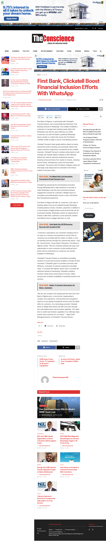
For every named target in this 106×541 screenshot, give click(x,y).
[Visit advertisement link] (53, 13)
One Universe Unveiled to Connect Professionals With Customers (69, 470)
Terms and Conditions (56, 532)
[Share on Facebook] (52, 109)
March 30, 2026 (42, 508)
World (86, 51)
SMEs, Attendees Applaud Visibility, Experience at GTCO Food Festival (21, 170)
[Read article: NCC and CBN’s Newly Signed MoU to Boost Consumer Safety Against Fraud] (47, 426)
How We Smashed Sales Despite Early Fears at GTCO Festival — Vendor (21, 126)
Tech (95, 51)
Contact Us (58, 530)
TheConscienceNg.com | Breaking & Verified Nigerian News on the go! (66, 534)
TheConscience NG (45, 100)
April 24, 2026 (57, 415)
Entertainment (47, 51)
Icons (69, 51)
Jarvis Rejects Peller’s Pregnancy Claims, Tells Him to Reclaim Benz (92, 140)
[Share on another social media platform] (101, 109)
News (7, 51)
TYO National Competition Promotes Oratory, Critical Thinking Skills (19, 159)
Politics (26, 51)
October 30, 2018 (59, 100)
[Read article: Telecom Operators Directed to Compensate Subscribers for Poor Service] (47, 486)
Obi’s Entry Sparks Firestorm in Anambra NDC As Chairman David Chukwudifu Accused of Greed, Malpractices (17, 93)
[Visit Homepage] (53, 39)
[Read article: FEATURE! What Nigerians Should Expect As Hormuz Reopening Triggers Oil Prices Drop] (70, 426)
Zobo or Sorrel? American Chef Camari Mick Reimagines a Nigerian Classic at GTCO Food (20, 148)
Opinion (78, 51)
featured (44, 341)
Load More (17, 205)
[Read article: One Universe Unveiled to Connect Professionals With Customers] (70, 457)
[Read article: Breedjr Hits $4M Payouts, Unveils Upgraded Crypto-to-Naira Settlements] (47, 457)
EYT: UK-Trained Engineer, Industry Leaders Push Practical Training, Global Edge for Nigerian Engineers (21, 104)
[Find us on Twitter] (95, 28)
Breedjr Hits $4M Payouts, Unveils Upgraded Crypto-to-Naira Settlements (46, 470)
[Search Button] (100, 51)
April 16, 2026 (41, 477)
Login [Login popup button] (101, 28)
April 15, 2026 (64, 477)
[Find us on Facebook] (89, 530)
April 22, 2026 (41, 448)
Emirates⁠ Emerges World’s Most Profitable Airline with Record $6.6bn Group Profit (92, 132)
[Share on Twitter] (83, 109)
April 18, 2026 (64, 448)
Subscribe (89, 215)
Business (15, 51)
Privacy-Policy (70, 530)
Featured (60, 51)
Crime (35, 51)
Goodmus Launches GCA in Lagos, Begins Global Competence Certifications (21, 70)
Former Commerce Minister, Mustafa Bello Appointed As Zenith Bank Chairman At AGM (20, 81)
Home (39, 74)
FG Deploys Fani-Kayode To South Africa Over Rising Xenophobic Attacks (21, 59)
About (50, 530)
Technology (53, 341)
